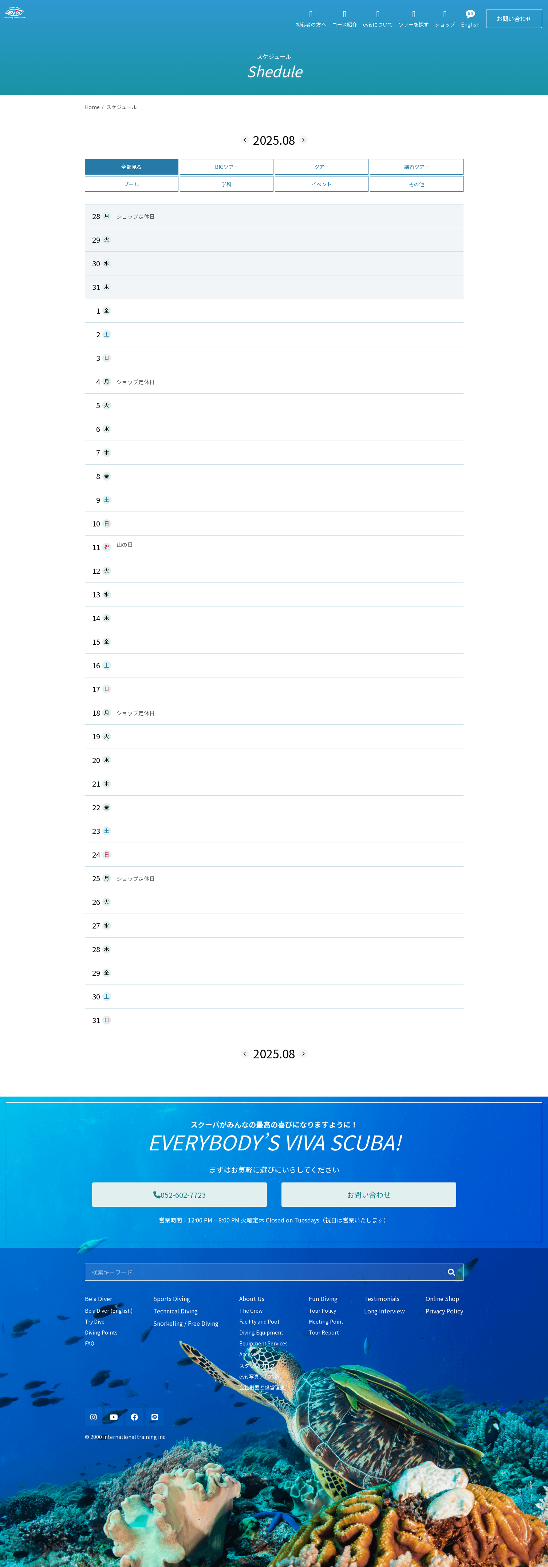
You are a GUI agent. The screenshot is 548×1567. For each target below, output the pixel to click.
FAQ (89, 1343)
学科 (226, 184)
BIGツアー (226, 166)
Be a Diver (98, 1298)
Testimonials (381, 1298)
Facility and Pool (259, 1321)
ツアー (321, 166)
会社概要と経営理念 (262, 1387)
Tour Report (324, 1332)
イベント (321, 184)
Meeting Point (326, 1321)
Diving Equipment (261, 1332)
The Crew (251, 1310)
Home (92, 107)
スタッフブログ (257, 1365)
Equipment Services (263, 1343)
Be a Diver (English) (109, 1310)
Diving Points (101, 1332)
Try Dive (95, 1321)
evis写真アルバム (259, 1376)
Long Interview (384, 1311)
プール (131, 184)
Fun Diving (323, 1298)
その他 (416, 184)
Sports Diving (171, 1298)
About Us (251, 1298)
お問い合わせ (514, 18)
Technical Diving (175, 1311)
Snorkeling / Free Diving (185, 1323)
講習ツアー (416, 166)
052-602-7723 (179, 1194)
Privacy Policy (444, 1311)
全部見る (131, 166)
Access (247, 1354)
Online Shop (442, 1298)
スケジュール (121, 107)
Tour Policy (322, 1310)
